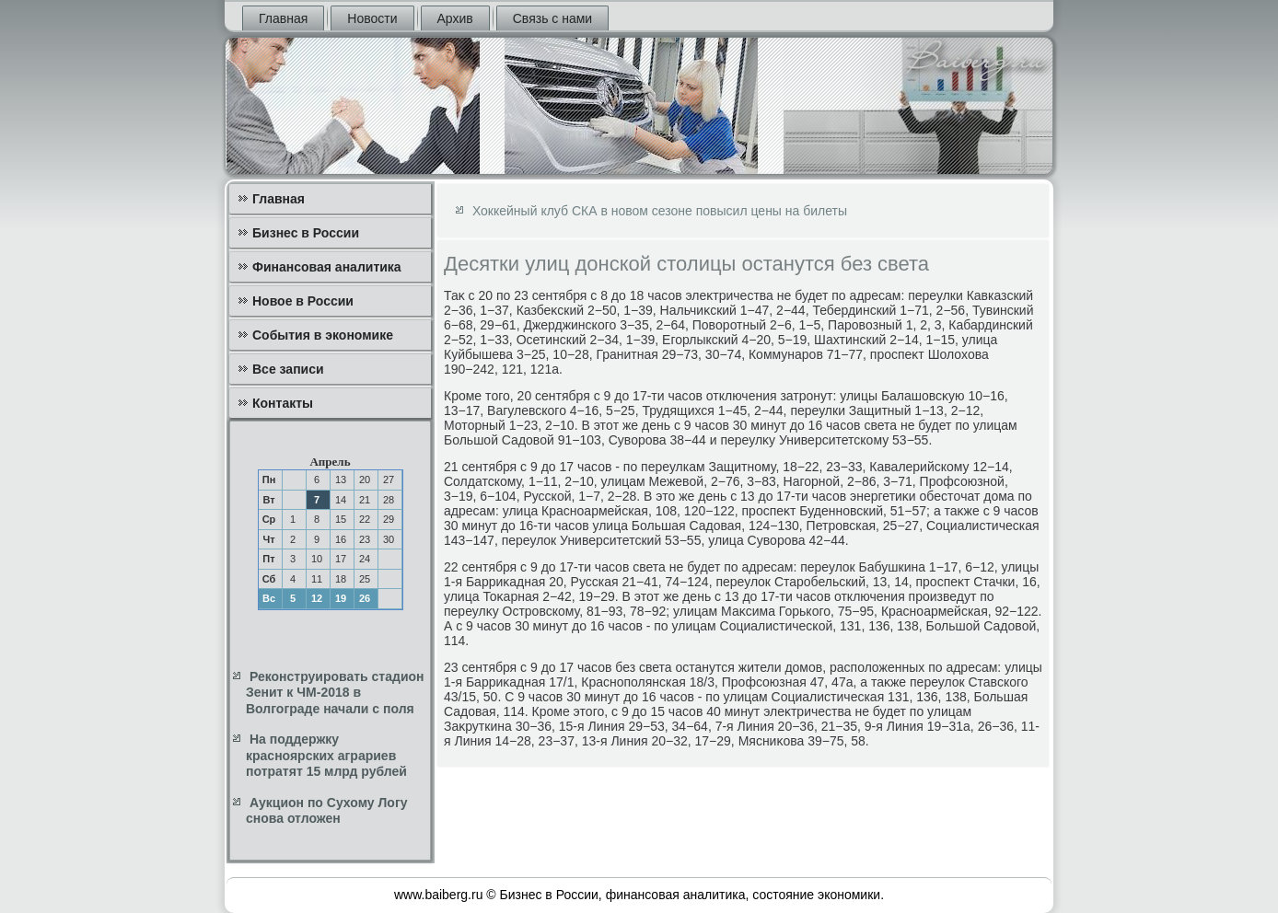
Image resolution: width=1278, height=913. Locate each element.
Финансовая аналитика (326, 267)
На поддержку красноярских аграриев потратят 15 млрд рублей (326, 755)
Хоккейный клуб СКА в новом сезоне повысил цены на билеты (659, 210)
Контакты (282, 403)
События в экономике (322, 335)
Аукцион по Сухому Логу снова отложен (327, 810)
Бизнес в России (305, 232)
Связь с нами (552, 18)
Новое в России (303, 301)
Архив (455, 18)
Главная (283, 18)
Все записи (288, 369)
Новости (372, 18)
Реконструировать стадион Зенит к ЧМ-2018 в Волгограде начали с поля (335, 692)
